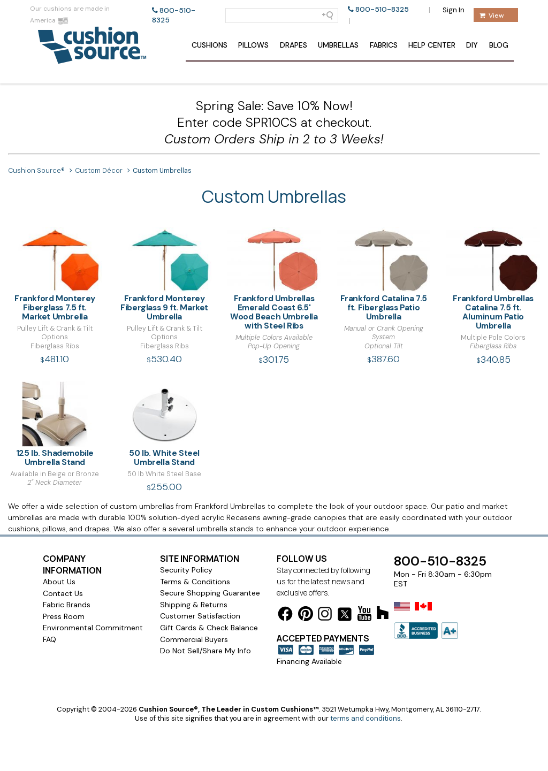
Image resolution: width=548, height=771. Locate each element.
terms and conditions (365, 718)
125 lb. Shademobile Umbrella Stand (55, 424)
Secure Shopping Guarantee (210, 593)
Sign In (454, 9)
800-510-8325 (382, 9)
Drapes (293, 45)
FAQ (49, 639)
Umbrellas (338, 45)
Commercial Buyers (194, 639)
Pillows (253, 45)
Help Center (431, 45)
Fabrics (384, 45)
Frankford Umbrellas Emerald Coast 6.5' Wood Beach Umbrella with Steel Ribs (274, 279)
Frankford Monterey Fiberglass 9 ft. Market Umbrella (164, 274)
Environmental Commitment (93, 627)
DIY (472, 45)
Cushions (209, 45)
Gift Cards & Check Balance (209, 627)
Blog (498, 45)
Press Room (64, 616)
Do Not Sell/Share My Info (205, 650)
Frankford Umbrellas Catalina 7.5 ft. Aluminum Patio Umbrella (493, 279)
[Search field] (281, 15)
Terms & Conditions (195, 581)
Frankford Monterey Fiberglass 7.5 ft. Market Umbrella (55, 274)
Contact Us (63, 593)
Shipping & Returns (193, 604)
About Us (59, 581)
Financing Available (309, 661)
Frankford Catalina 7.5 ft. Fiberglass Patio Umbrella (383, 274)
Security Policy (186, 570)
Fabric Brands (66, 604)
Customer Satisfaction (200, 616)
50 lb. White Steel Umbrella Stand (164, 424)
